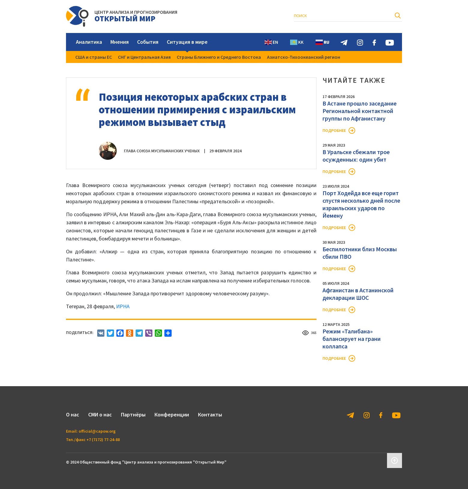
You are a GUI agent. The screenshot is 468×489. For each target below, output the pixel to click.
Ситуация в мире (187, 41)
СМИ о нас (100, 414)
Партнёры (133, 414)
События (147, 41)
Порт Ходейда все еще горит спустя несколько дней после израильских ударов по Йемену (361, 204)
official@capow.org (97, 431)
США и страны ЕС (93, 57)
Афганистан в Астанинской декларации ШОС (358, 293)
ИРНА (123, 306)
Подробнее (334, 130)
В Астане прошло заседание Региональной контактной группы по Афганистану (359, 111)
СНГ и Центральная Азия (144, 57)
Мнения (119, 41)
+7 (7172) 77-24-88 (103, 439)
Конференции (171, 414)
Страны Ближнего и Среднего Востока (219, 57)
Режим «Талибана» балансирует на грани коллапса (351, 338)
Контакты (210, 414)
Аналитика (89, 41)
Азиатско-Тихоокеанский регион (303, 57)
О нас (72, 414)
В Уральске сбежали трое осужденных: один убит (356, 155)
